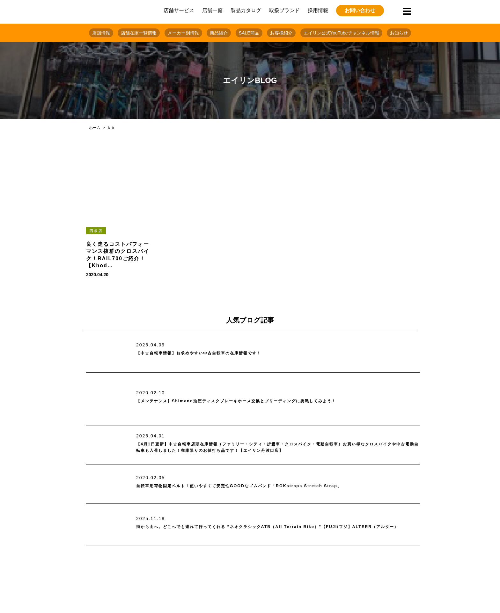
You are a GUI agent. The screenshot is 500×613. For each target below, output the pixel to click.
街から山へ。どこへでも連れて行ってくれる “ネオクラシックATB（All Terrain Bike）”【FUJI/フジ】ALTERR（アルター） (272, 527)
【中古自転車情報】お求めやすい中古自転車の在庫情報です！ (216, 353)
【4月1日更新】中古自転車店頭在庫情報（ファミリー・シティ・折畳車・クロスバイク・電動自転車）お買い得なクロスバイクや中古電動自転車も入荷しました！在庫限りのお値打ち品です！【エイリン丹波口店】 (277, 447)
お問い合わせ (360, 10)
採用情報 (318, 10)
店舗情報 (101, 32)
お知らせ (399, 32)
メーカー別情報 (183, 32)
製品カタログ (246, 10)
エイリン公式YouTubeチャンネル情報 (341, 32)
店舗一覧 (212, 10)
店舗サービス (179, 10)
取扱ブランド (284, 10)
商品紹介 (219, 32)
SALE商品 (249, 32)
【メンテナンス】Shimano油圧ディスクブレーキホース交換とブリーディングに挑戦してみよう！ (264, 401)
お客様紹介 (281, 32)
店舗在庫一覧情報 (139, 32)
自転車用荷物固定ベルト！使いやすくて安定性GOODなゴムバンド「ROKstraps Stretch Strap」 (265, 486)
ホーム (94, 127)
